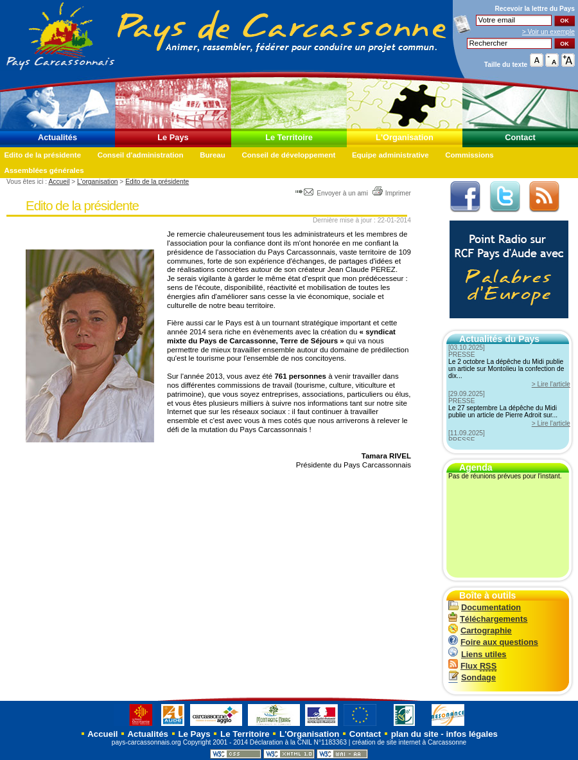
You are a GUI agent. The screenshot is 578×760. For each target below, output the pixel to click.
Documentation (484, 607)
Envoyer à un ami (332, 193)
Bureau (212, 155)
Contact (520, 137)
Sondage (472, 677)
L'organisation (97, 181)
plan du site (415, 734)
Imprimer (391, 193)
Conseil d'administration (141, 155)
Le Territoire (289, 137)
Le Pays (172, 137)
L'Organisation (405, 137)
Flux (472, 666)
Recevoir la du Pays (535, 8)
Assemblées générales (43, 170)
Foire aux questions (493, 642)
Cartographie (480, 630)
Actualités (57, 137)
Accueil (58, 181)
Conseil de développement (288, 155)
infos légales (472, 734)
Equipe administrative (390, 155)
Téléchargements (487, 619)
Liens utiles (477, 654)
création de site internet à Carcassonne (409, 742)
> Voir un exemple (548, 31)
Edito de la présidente (42, 155)
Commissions (469, 155)
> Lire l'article (551, 384)
